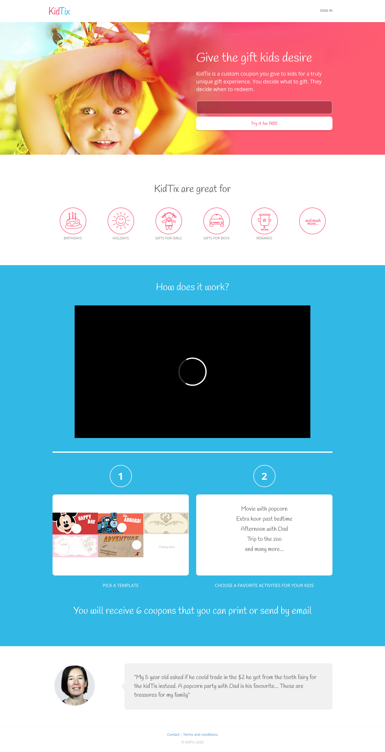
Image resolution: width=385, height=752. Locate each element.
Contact (173, 734)
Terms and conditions (200, 734)
